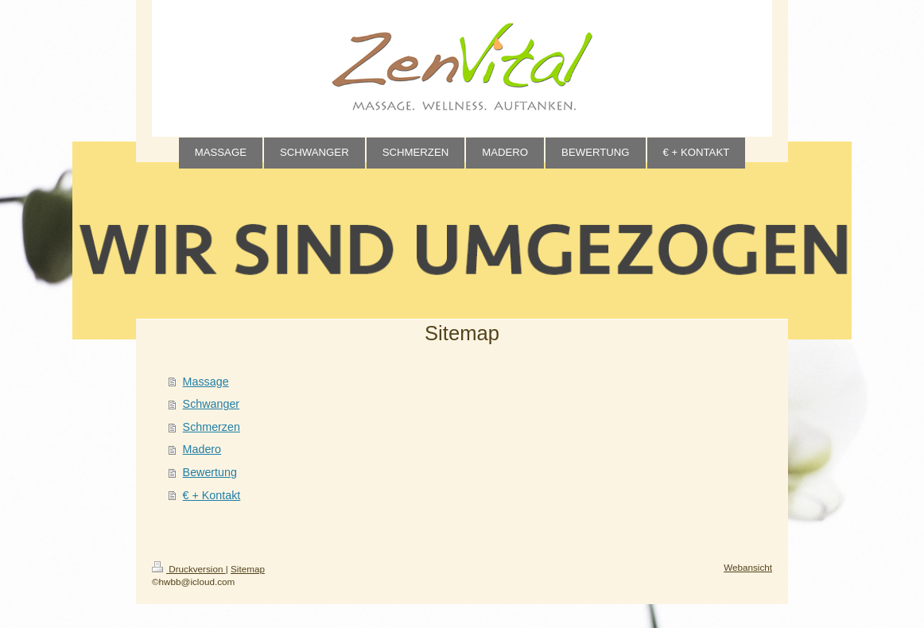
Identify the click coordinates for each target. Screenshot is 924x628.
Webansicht (748, 567)
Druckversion (189, 569)
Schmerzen (211, 427)
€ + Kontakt (212, 495)
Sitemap (248, 569)
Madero (202, 449)
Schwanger (211, 403)
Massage (206, 381)
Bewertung (210, 472)
